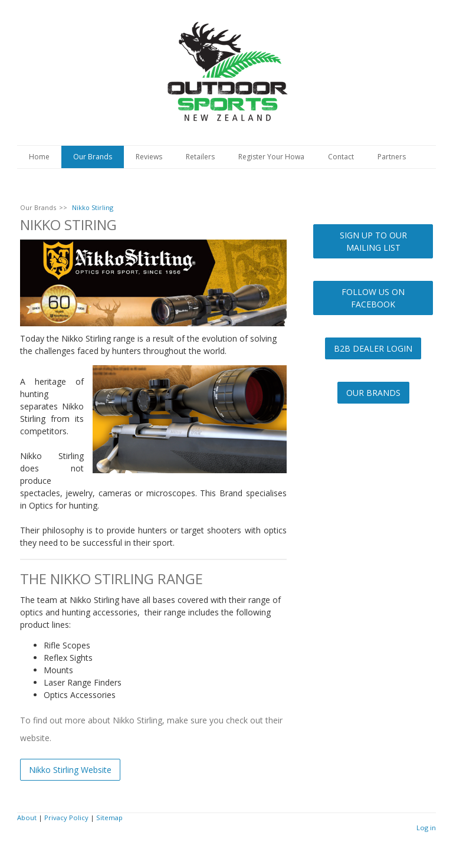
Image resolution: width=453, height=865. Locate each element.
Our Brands (92, 157)
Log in (426, 827)
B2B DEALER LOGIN (373, 348)
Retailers (200, 157)
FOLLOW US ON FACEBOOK (373, 298)
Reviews (149, 157)
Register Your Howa (271, 157)
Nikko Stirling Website (70, 769)
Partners (392, 157)
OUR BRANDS (373, 392)
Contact (341, 157)
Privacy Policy (66, 817)
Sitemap (109, 817)
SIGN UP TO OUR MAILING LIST (373, 241)
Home (39, 157)
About (27, 817)
